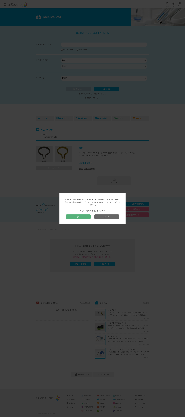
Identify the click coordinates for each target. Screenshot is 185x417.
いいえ (106, 217)
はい (78, 217)
